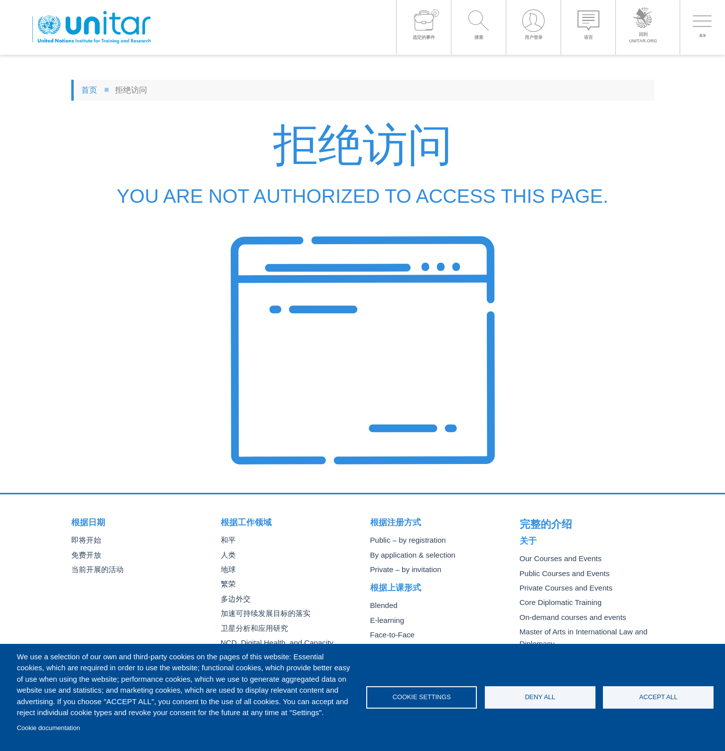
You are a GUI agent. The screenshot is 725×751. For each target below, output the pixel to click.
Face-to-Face (390, 632)
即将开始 (85, 540)
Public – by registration (404, 540)
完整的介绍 (541, 522)
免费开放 (85, 554)
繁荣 (228, 582)
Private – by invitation (402, 568)
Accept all (658, 697)
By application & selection (408, 554)
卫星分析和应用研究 (252, 625)
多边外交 (235, 597)
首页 (89, 90)
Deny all (540, 697)
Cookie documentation (48, 728)
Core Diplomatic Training (556, 597)
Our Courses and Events (556, 555)
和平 (228, 540)
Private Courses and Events (561, 584)
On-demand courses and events (567, 611)
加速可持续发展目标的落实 (262, 610)
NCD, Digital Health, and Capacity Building (284, 639)
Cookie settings (422, 697)
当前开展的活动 (95, 568)
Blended (382, 603)
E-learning (385, 618)
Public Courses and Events (560, 569)
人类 (228, 554)
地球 (228, 568)
